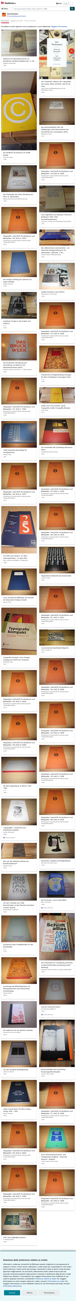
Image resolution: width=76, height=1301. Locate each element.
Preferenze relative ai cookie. (23, 1281)
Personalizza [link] (48, 1293)
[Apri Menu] (5, 8)
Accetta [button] (12, 1293)
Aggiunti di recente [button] (16, 20)
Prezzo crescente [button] (29, 20)
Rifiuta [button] (28, 1293)
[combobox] (41, 8)
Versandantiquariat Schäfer (16, 16)
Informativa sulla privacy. (40, 1286)
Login (65, 3)
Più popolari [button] (5, 20)
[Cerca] (72, 8)
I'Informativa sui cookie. (24, 1284)
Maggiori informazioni (57, 26)
